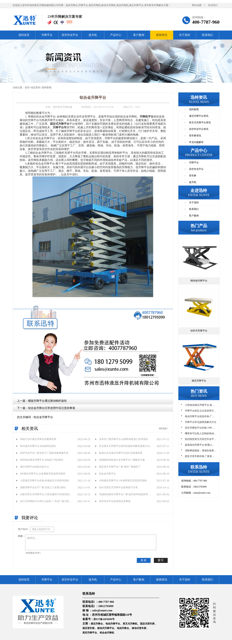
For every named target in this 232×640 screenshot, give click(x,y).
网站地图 (197, 5)
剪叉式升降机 (130, 623)
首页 (27, 87)
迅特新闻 (46, 87)
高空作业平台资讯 (198, 129)
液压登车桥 (88, 628)
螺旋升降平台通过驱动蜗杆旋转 (47, 400)
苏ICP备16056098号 (104, 619)
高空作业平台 (70, 34)
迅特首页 (23, 34)
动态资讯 (35, 87)
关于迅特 (184, 34)
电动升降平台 (113, 623)
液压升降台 (97, 623)
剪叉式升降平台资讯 (200, 122)
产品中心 (115, 34)
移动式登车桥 (139, 628)
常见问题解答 (196, 142)
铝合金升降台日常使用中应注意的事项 (51, 407)
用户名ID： (24, 529)
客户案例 (138, 34)
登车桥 (192, 175)
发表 (144, 560)
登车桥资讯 (195, 135)
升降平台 (46, 34)
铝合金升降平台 (43, 417)
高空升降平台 (89, 632)
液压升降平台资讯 (198, 116)
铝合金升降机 (107, 632)
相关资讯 (29, 428)
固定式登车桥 (147, 623)
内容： (21, 536)
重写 (161, 560)
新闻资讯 (161, 34)
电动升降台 (123, 628)
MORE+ (163, 428)
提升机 (93, 34)
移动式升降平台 (105, 628)
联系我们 (213, 5)
